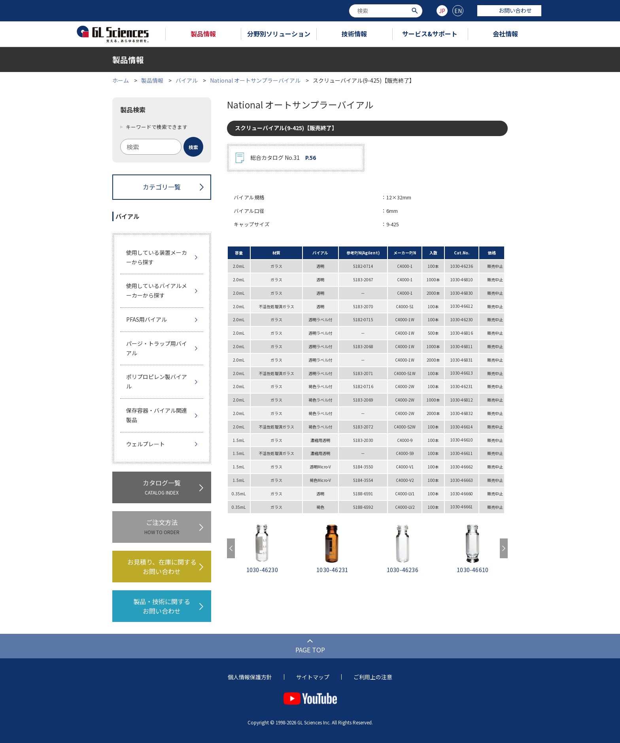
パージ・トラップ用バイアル (156, 348)
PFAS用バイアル (146, 319)
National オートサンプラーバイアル (255, 80)
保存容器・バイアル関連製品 (156, 415)
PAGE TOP (310, 649)
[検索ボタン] (416, 10)
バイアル (187, 80)
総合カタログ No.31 (283, 158)
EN (458, 11)
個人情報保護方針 (250, 677)
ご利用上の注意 (372, 677)
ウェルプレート (145, 444)
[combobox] (386, 11)
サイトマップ (312, 677)
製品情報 (203, 33)
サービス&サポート (429, 33)
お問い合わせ (509, 10)
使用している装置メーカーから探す (156, 257)
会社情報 (505, 33)
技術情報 (354, 33)
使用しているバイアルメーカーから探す (156, 290)
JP (442, 11)
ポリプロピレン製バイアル (156, 381)
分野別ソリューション (278, 33)
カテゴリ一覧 (162, 186)
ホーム (120, 80)
